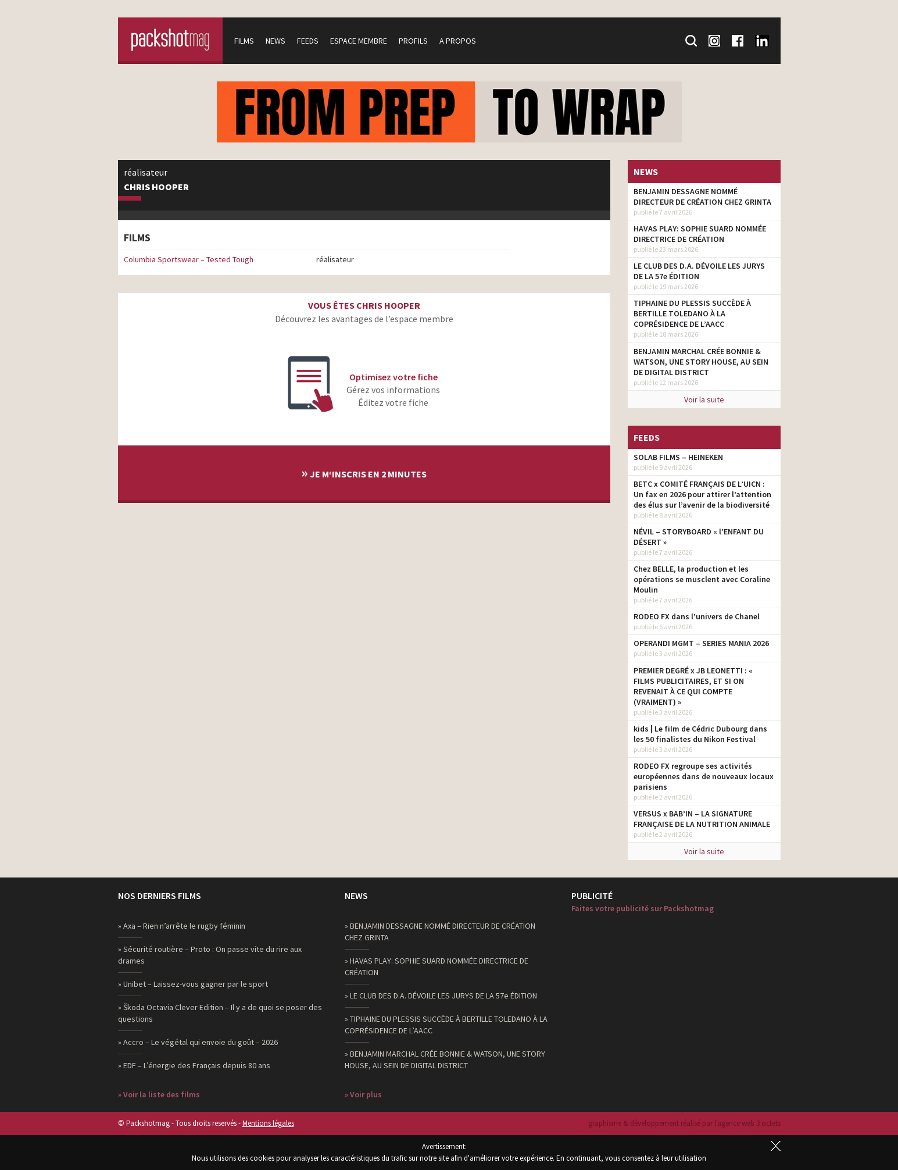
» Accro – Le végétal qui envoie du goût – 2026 (198, 1042)
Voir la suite (704, 399)
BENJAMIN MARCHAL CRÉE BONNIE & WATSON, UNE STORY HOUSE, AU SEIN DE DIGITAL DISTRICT (701, 361)
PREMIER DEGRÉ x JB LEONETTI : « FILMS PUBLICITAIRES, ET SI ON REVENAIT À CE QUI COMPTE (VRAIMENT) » (693, 686)
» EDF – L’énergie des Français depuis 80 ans (194, 1065)
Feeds (308, 40)
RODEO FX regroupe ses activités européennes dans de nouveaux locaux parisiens (704, 776)
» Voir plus (363, 1094)
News (275, 40)
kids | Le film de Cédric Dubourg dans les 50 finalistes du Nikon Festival (700, 733)
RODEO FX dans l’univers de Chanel (697, 616)
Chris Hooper (156, 187)
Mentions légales (268, 1123)
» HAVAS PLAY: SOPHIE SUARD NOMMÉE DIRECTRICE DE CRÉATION (436, 966)
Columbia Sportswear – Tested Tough (188, 259)
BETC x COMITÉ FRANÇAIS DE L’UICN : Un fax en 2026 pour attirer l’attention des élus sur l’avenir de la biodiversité (702, 494)
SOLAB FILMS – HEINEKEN (678, 457)
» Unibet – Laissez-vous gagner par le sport (193, 984)
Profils (413, 40)
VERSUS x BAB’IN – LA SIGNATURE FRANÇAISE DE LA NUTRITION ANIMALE (702, 818)
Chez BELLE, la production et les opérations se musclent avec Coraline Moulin (702, 579)
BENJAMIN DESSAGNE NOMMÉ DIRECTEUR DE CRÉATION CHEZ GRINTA (702, 196)
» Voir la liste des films (159, 1094)
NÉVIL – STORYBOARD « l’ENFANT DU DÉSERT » (699, 536)
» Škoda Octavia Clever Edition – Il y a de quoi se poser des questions (220, 1013)
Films (244, 40)
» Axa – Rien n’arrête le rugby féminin (181, 926)
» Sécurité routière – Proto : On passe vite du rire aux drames (210, 955)
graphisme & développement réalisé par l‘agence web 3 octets (684, 1123)
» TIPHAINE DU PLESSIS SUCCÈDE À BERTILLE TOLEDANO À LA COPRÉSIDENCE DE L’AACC (446, 1025)
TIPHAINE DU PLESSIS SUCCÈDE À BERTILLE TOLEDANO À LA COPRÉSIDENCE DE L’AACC (692, 313)
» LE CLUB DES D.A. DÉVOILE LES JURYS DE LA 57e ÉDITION (441, 995)
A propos (457, 40)
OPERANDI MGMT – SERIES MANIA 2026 (701, 643)
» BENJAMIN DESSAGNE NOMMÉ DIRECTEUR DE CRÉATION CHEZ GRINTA (440, 932)
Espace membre (358, 40)
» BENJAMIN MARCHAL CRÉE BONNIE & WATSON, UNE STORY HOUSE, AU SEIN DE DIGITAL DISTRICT (445, 1059)
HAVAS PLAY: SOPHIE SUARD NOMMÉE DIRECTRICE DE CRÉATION (700, 233)
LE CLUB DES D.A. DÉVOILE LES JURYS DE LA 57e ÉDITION (699, 271)
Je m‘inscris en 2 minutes (364, 472)
